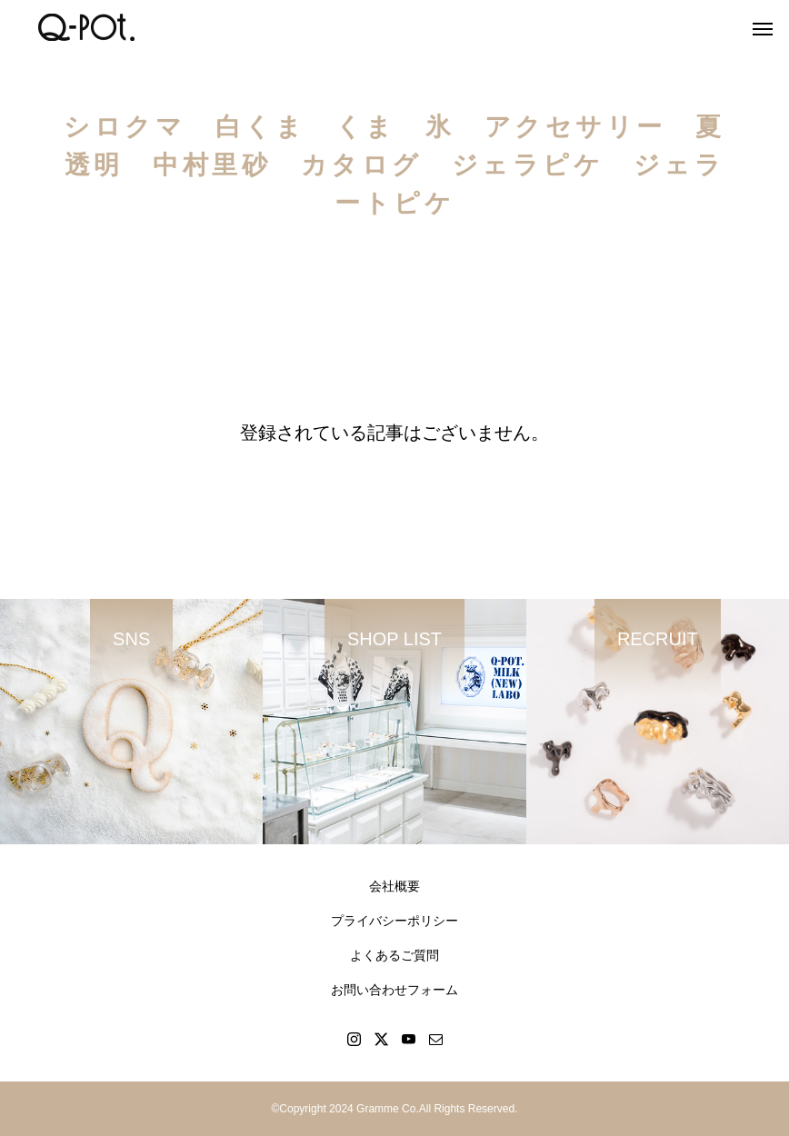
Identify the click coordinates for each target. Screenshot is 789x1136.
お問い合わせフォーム (394, 989)
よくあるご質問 (394, 955)
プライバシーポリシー (394, 920)
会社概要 (394, 886)
